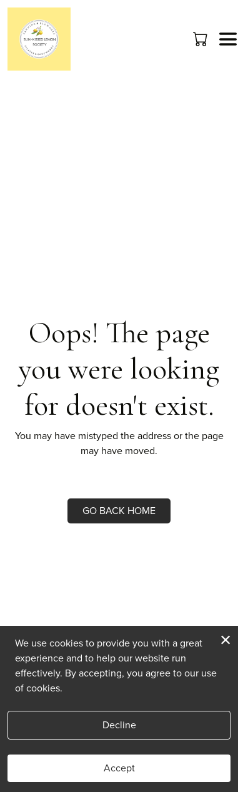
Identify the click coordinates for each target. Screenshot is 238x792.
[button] (201, 38)
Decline (119, 725)
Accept (119, 768)
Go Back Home (119, 510)
